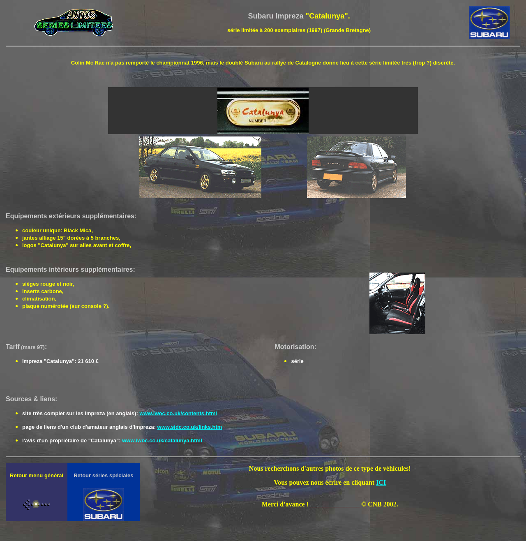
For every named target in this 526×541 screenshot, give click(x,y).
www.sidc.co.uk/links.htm (189, 427)
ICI (381, 482)
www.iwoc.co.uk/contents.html (178, 413)
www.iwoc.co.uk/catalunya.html (162, 440)
